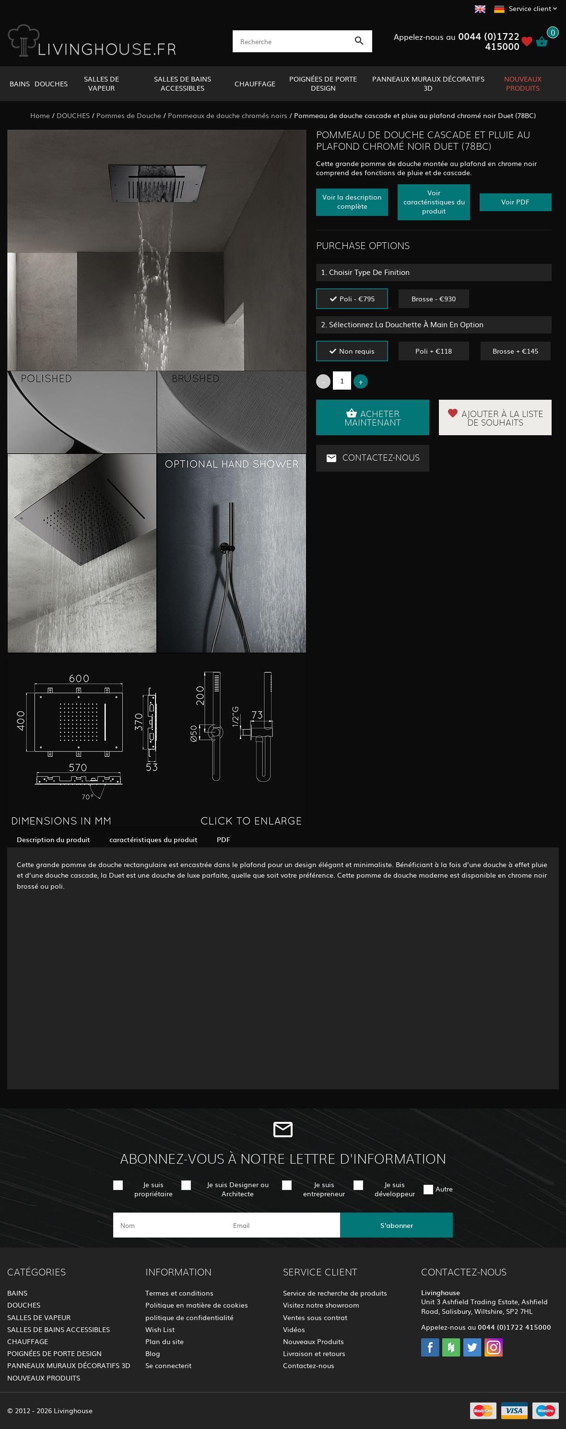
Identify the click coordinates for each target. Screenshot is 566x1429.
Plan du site (164, 1341)
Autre (444, 1188)
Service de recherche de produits (335, 1293)
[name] (169, 1225)
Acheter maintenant (372, 417)
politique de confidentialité (189, 1317)
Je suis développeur (395, 1188)
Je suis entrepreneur (324, 1188)
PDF (223, 839)
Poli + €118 (433, 351)
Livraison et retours (314, 1353)
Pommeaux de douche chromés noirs (227, 115)
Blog (152, 1353)
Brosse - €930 (434, 298)
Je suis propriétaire (153, 1188)
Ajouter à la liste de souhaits (495, 417)
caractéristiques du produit (153, 839)
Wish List (160, 1329)
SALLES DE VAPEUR (101, 83)
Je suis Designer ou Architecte (238, 1188)
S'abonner (396, 1225)
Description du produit (53, 839)
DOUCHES (51, 83)
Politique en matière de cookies (196, 1305)
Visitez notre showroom (321, 1305)
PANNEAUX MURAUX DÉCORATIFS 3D (428, 83)
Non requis (357, 351)
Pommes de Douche (128, 115)
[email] (282, 1225)
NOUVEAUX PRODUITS (523, 83)
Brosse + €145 (515, 351)
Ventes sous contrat (315, 1317)
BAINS (20, 83)
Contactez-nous (373, 458)
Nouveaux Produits (313, 1341)
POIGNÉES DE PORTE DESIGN (323, 83)
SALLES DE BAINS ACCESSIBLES (182, 83)
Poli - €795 (357, 298)
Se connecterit (168, 1365)
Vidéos (294, 1329)
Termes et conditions (179, 1293)
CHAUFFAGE (255, 83)
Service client (530, 8)
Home (40, 115)
